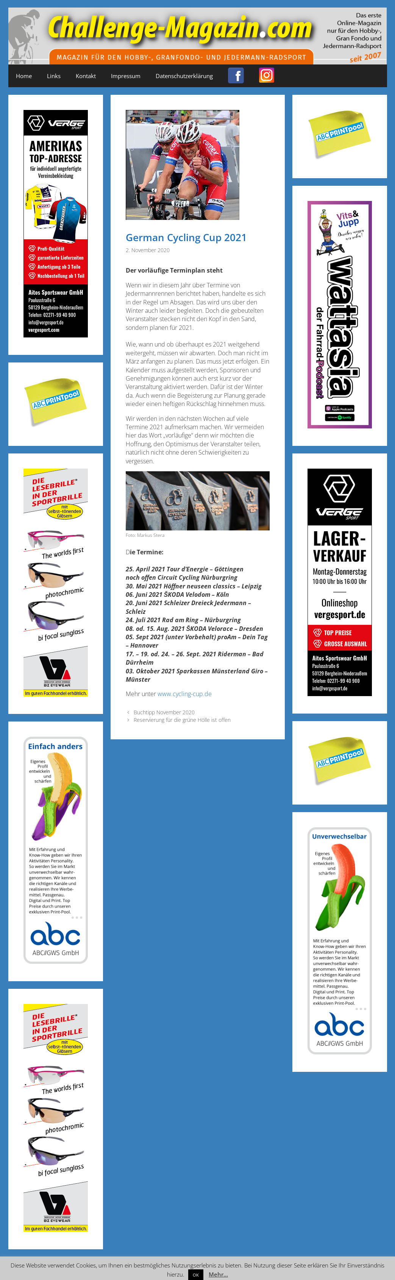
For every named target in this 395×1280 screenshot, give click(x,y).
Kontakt (86, 76)
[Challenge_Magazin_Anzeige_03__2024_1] (340, 693)
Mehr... (218, 1274)
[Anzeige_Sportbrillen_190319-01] (55, 694)
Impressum (126, 76)
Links (54, 76)
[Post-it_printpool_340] (55, 426)
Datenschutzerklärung (184, 76)
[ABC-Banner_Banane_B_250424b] (55, 961)
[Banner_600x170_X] (340, 426)
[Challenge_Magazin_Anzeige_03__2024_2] (55, 335)
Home (24, 76)
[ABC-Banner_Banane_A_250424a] (340, 1052)
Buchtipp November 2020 (164, 712)
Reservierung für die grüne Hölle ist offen (182, 719)
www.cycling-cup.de (185, 694)
